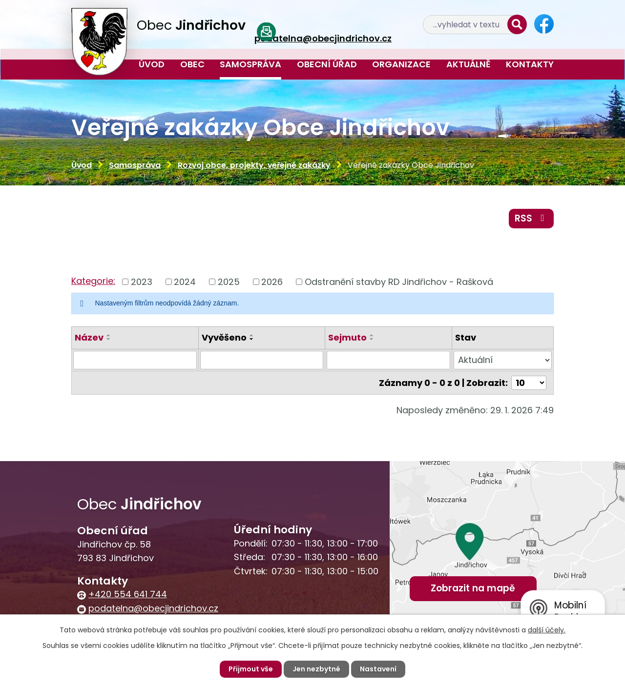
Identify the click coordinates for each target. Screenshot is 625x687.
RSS (531, 218)
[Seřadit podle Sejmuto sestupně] (372, 339)
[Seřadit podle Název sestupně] (109, 339)
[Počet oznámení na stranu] (528, 383)
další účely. (546, 630)
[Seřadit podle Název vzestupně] (109, 335)
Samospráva (250, 64)
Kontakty (530, 64)
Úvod (152, 64)
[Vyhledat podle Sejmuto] (388, 360)
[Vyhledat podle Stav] (503, 360)
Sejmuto (347, 337)
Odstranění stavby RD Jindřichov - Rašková (399, 282)
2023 (141, 282)
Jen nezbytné (316, 669)
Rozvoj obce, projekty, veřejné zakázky (254, 165)
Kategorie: (93, 281)
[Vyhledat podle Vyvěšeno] (262, 360)
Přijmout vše (251, 669)
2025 (229, 282)
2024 (185, 282)
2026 (272, 282)
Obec (192, 64)
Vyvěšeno (224, 337)
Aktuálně (468, 64)
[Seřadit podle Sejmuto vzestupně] (372, 335)
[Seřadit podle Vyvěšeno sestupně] (252, 339)
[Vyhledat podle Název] (135, 360)
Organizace (401, 64)
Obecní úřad (327, 64)
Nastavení (378, 669)
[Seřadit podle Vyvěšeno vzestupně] (252, 335)
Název (89, 337)
